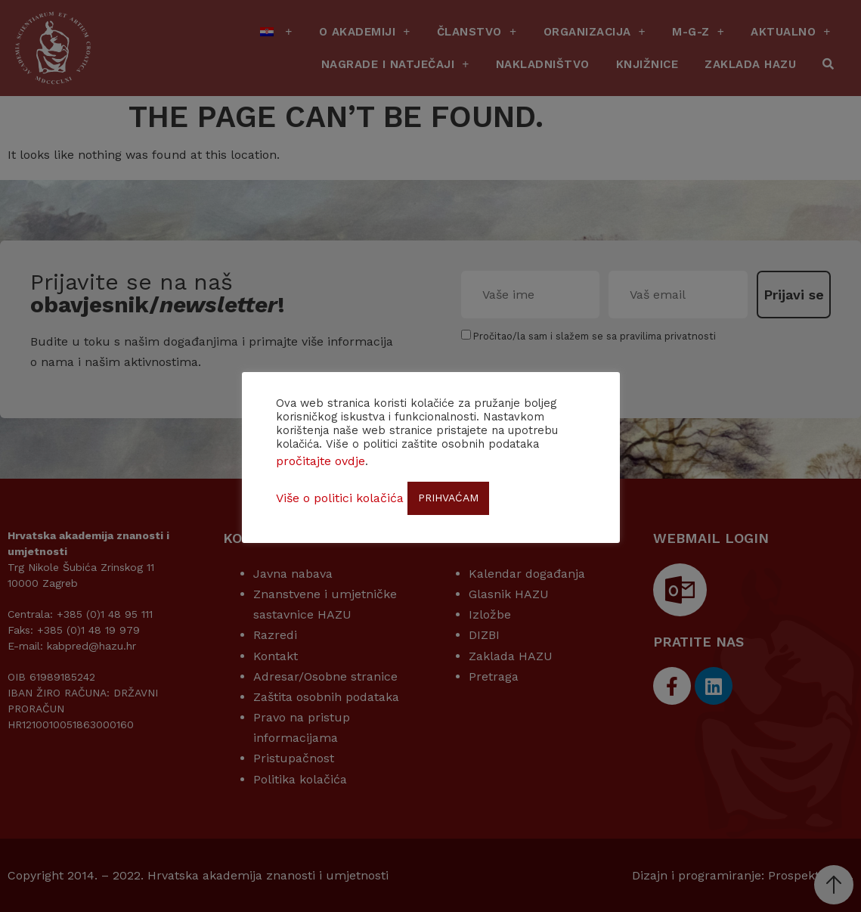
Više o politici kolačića (340, 498)
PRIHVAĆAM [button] (448, 498)
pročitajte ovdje (320, 461)
